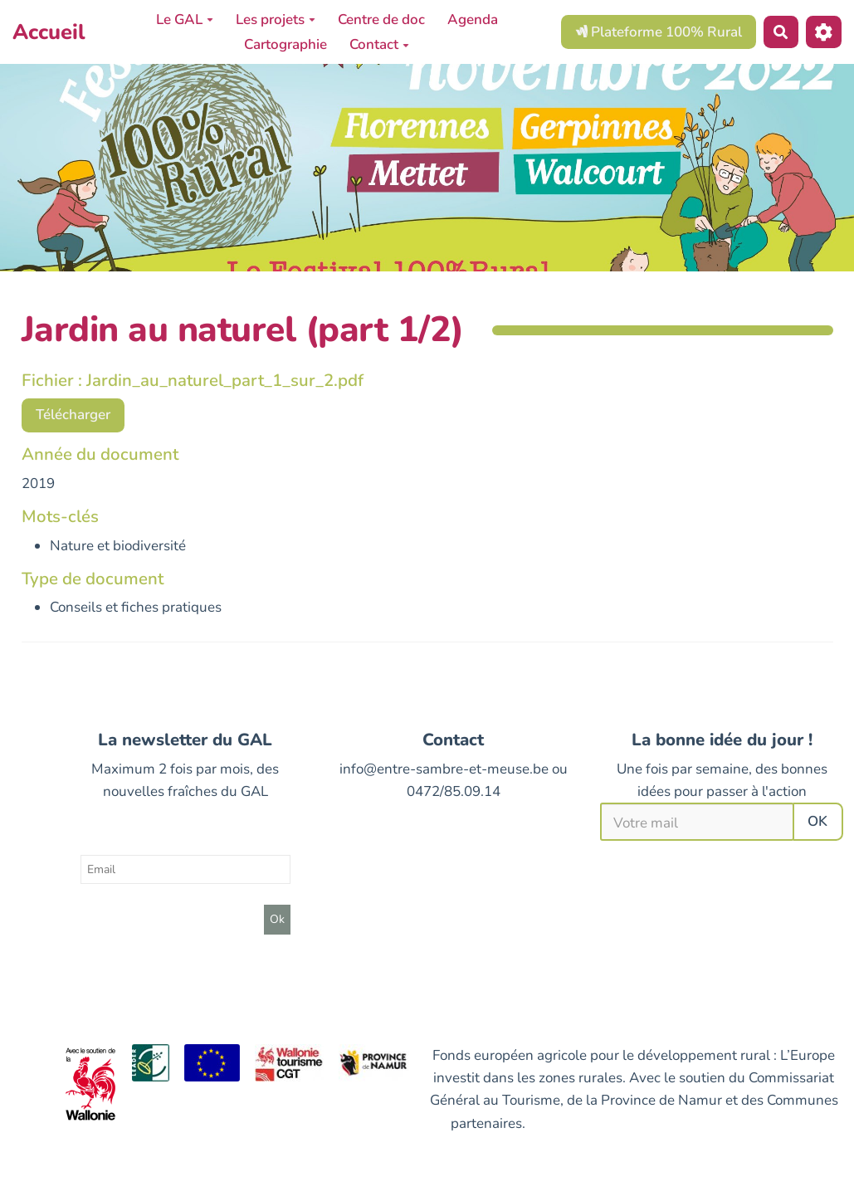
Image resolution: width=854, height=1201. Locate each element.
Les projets (275, 19)
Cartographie (285, 44)
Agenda (472, 19)
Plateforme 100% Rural (658, 31)
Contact (379, 44)
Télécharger (73, 414)
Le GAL (184, 19)
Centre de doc (381, 19)
